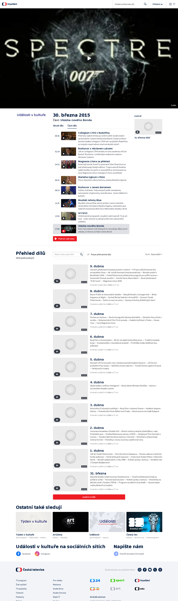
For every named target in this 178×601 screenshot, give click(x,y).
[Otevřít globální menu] (172, 4)
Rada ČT (56, 597)
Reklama (57, 584)
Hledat (144, 5)
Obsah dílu (58, 125)
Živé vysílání (21, 584)
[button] (89, 58)
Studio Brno (58, 588)
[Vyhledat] (81, 254)
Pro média (57, 580)
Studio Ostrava (59, 592)
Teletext (19, 592)
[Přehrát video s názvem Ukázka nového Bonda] (89, 58)
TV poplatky (21, 588)
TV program (21, 580)
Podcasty (20, 597)
